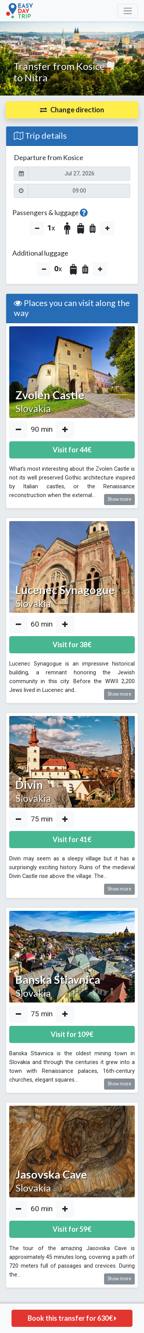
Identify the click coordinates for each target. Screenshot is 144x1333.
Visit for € (72, 449)
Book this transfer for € (72, 1318)
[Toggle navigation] (128, 11)
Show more (119, 499)
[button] (72, 109)
